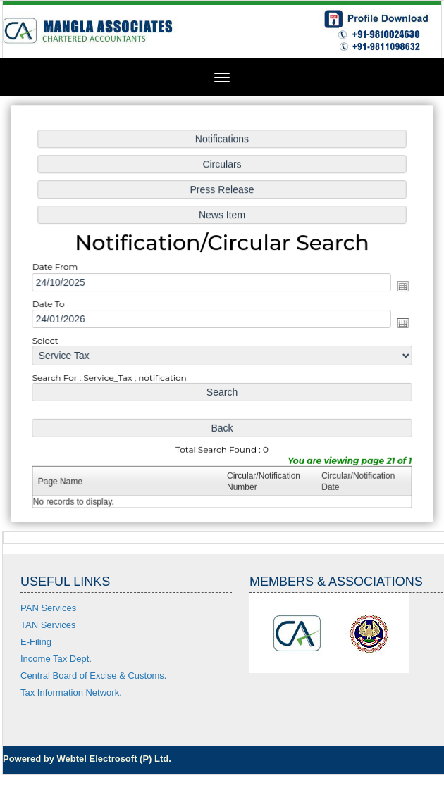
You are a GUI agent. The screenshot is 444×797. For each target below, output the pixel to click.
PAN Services (48, 608)
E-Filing (35, 641)
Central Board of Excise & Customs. (93, 675)
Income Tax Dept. (56, 658)
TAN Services (48, 625)
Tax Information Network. (71, 692)
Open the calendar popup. (399, 286)
